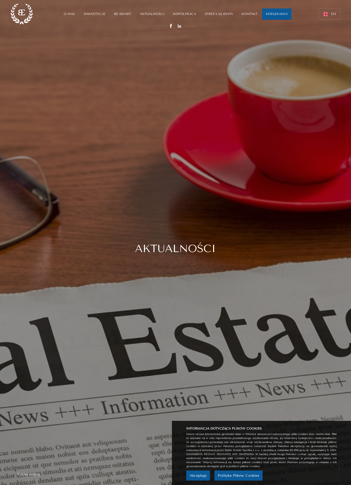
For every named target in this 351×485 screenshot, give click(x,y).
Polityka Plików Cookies (238, 475)
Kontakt (249, 14)
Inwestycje (94, 14)
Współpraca (184, 14)
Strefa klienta (219, 14)
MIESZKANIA (277, 14)
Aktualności (152, 14)
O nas (69, 14)
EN (329, 14)
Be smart (122, 14)
